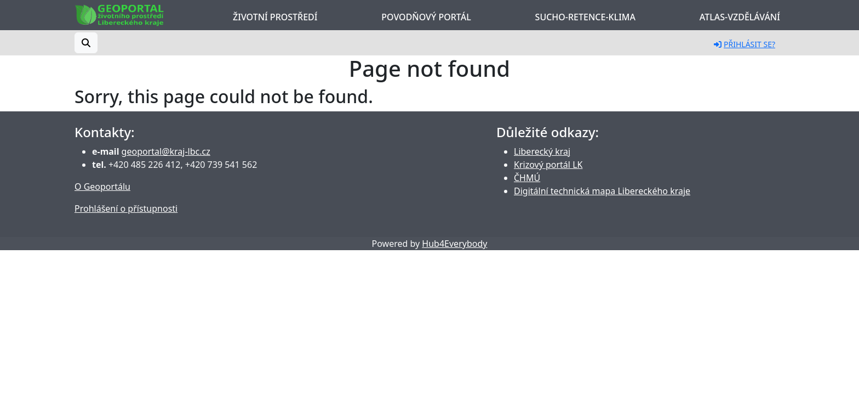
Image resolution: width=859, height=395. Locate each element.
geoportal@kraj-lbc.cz (166, 151)
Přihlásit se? (744, 44)
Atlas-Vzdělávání (740, 17)
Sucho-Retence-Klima (585, 17)
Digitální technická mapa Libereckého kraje (602, 191)
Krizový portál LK (548, 165)
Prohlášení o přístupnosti (126, 208)
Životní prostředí (275, 17)
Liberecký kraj (542, 151)
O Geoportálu (102, 186)
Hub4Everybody (454, 244)
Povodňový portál (426, 17)
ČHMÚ (527, 178)
